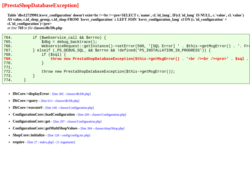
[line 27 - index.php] (40, 142)
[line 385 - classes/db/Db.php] (71, 94)
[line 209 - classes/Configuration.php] (102, 114)
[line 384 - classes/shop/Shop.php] (102, 128)
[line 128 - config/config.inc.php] (69, 135)
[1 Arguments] (66, 142)
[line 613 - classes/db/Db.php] (60, 101)
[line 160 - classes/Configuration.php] (70, 108)
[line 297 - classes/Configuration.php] (77, 121)
